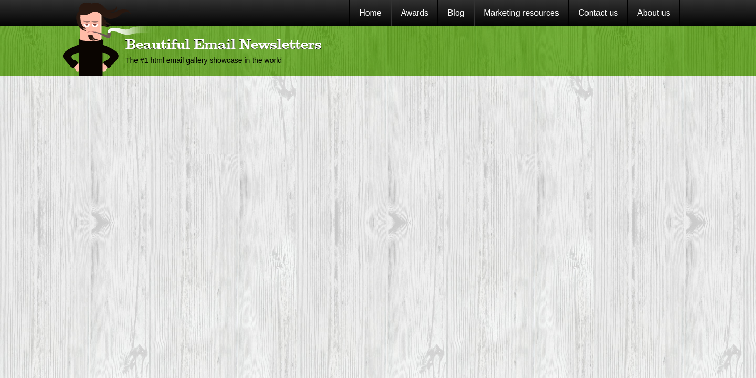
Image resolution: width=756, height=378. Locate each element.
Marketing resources (521, 12)
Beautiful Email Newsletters (223, 45)
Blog (456, 12)
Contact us (598, 12)
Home (370, 12)
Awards (414, 12)
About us (653, 12)
